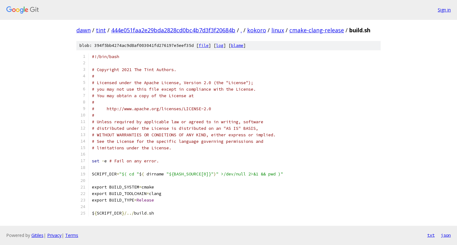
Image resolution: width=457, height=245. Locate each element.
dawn (83, 30)
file (204, 45)
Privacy (54, 235)
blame (237, 45)
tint (101, 30)
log (220, 45)
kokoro (256, 30)
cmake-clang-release (316, 30)
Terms (71, 235)
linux (277, 30)
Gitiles (37, 235)
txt (431, 235)
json (446, 235)
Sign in (444, 10)
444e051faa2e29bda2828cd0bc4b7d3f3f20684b (173, 30)
